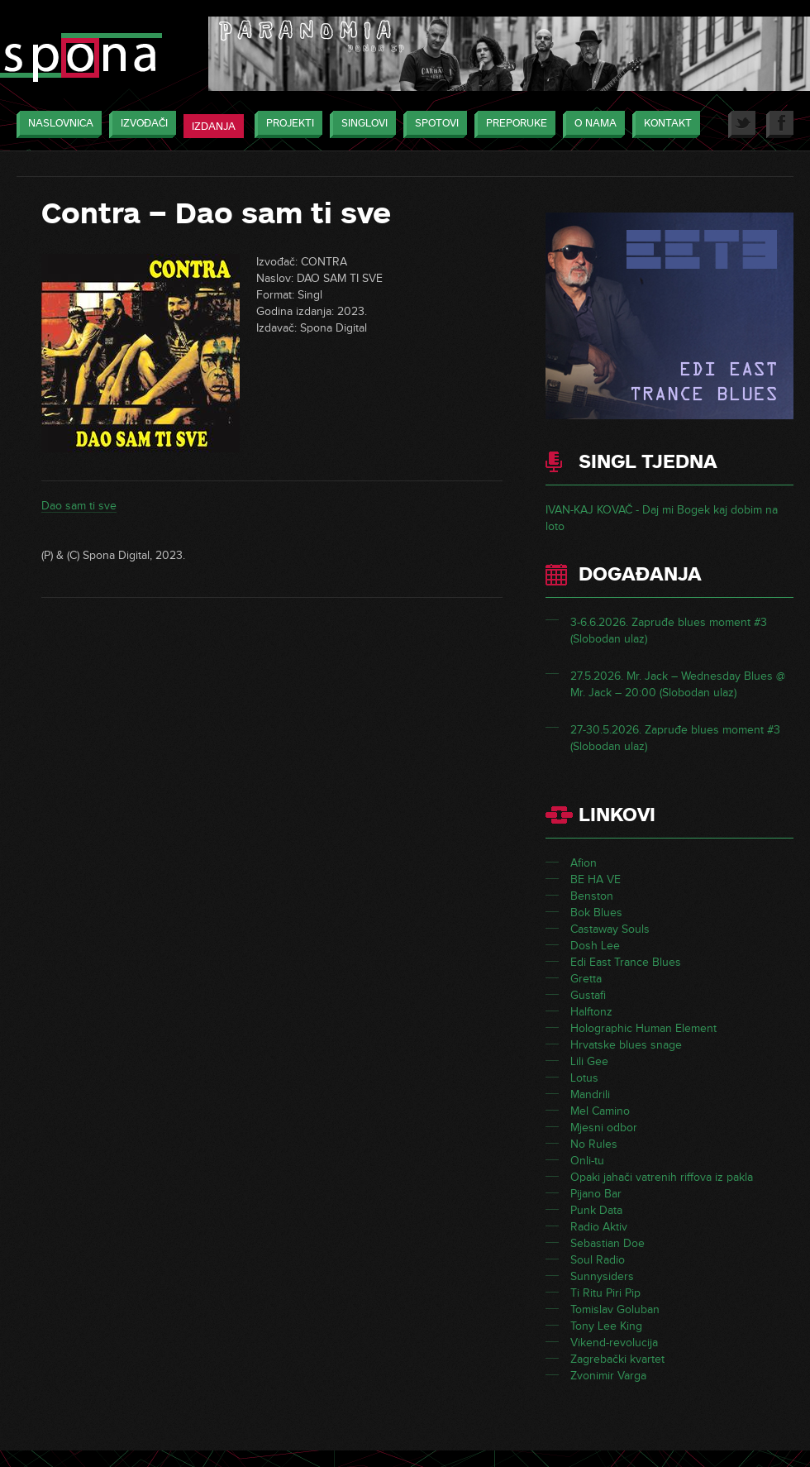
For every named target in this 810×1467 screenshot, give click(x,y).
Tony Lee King (606, 1326)
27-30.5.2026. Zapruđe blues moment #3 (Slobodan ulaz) (675, 738)
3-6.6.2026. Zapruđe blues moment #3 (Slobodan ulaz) (668, 630)
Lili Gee (589, 1061)
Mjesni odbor (603, 1127)
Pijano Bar (596, 1193)
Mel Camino (600, 1111)
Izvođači (140, 124)
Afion (583, 863)
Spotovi (433, 124)
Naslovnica (56, 124)
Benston (591, 896)
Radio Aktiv (598, 1227)
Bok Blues (596, 912)
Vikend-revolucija (614, 1342)
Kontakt (664, 124)
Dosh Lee (595, 945)
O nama (591, 124)
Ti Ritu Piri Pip (605, 1293)
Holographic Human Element (643, 1028)
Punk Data (596, 1210)
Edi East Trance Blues (625, 962)
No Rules (593, 1144)
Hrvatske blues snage (626, 1045)
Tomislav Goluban (615, 1309)
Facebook (779, 124)
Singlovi (360, 124)
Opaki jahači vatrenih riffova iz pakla (661, 1177)
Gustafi (588, 995)
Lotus (584, 1078)
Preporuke (512, 124)
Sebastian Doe (607, 1243)
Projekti (286, 124)
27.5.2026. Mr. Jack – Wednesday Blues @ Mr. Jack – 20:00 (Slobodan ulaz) (677, 684)
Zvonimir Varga (608, 1375)
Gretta (586, 978)
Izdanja (214, 126)
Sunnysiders (602, 1276)
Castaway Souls (610, 929)
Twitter (741, 124)
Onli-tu (587, 1160)
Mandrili (590, 1094)
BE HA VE (595, 879)
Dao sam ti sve (79, 505)
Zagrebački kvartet (617, 1359)
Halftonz (591, 1012)
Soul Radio (597, 1260)
